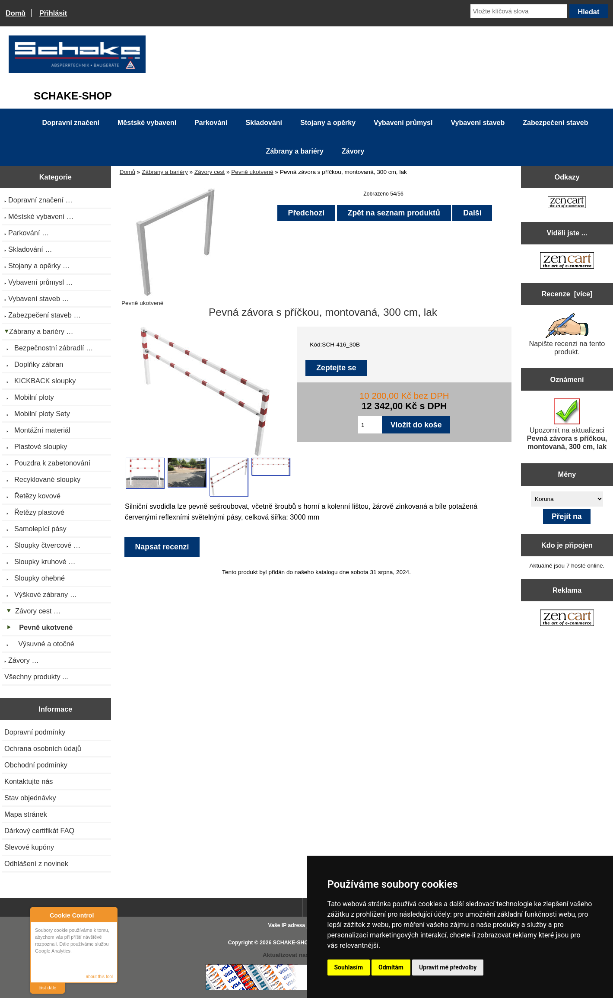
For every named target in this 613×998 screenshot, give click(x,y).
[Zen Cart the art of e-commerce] (567, 203)
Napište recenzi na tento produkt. (567, 334)
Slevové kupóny (29, 847)
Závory (353, 151)
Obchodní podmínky (35, 765)
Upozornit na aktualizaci (567, 424)
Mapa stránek (25, 814)
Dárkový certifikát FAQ (39, 830)
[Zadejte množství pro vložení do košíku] (370, 424)
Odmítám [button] (390, 967)
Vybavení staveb (478, 122)
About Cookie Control (39, 915)
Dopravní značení (70, 122)
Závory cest (209, 172)
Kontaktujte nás (28, 781)
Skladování (264, 122)
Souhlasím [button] (348, 967)
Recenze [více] (567, 294)
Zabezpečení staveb (555, 122)
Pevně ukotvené (252, 172)
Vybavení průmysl (403, 122)
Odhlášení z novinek (36, 863)
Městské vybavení (147, 122)
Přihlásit (53, 13)
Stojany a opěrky (328, 122)
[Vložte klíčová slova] (518, 11)
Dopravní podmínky (34, 732)
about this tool (99, 976)
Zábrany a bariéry (165, 172)
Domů (15, 13)
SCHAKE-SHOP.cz (295, 943)
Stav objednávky (30, 798)
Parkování (210, 122)
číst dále (48, 987)
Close (109, 915)
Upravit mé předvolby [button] (447, 967)
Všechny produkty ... (36, 676)
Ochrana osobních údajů (42, 748)
